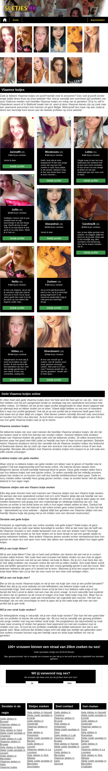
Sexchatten (33, 766)
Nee (69, 683)
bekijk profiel (17, 166)
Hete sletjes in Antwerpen (62, 725)
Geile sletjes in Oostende (35, 722)
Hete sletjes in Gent (11, 730)
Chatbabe (86, 766)
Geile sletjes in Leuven (35, 745)
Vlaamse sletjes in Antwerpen (10, 726)
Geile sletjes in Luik (11, 738)
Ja (32, 683)
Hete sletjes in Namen (12, 747)
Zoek (16, 20)
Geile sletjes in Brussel (8, 720)
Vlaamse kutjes (8, 767)
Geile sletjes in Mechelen (8, 757)
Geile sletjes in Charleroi (62, 714)
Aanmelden (98, 20)
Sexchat (58, 763)
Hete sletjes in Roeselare (35, 734)
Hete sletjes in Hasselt (39, 712)
